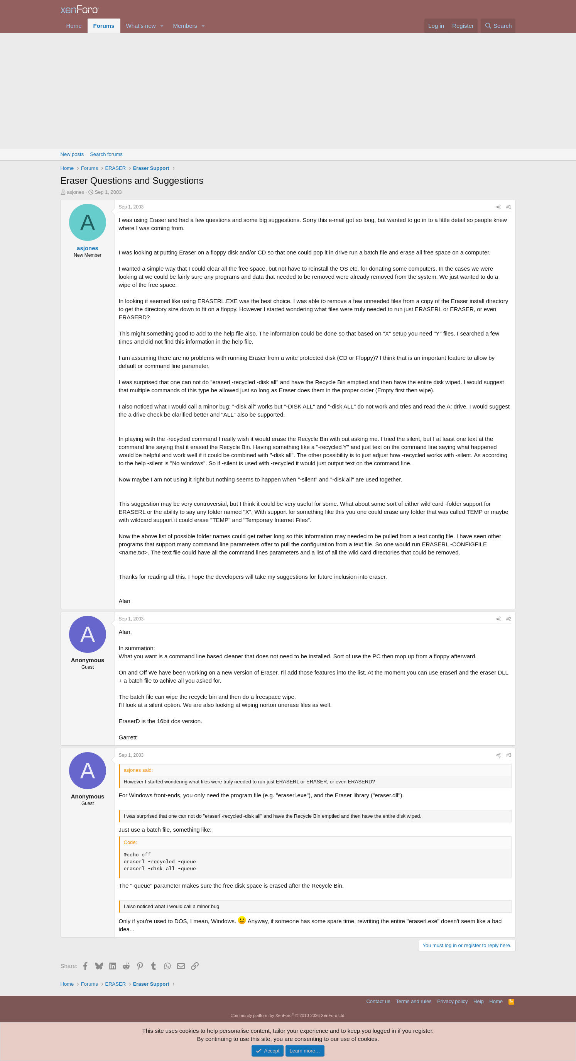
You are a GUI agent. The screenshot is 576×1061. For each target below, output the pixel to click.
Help (478, 1001)
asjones (75, 192)
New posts (72, 154)
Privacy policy (452, 1001)
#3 (508, 755)
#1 (508, 207)
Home (74, 25)
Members (185, 25)
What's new (141, 25)
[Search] (498, 26)
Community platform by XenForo (288, 1015)
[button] (161, 26)
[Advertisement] (288, 91)
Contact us (378, 1001)
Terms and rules (413, 1001)
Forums (104, 25)
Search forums (106, 154)
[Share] (498, 207)
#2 (508, 619)
